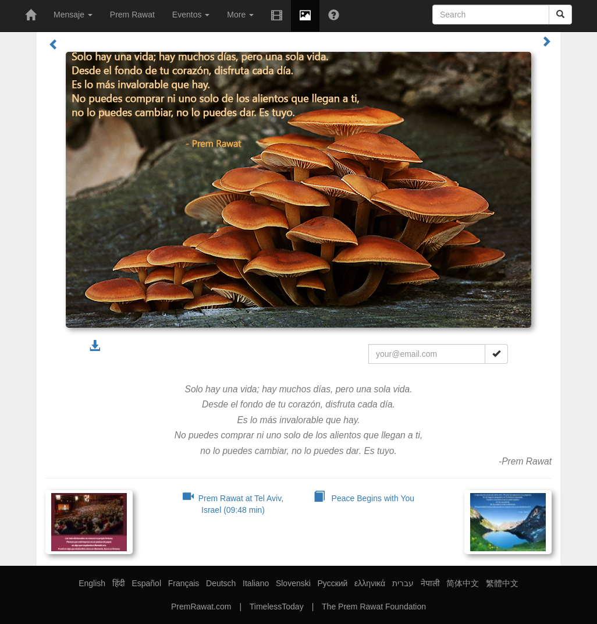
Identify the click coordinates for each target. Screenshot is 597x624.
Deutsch (221, 583)
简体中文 (462, 583)
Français (184, 583)
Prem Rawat (132, 14)
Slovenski (293, 583)
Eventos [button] (190, 14)
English (92, 583)
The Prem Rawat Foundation (374, 606)
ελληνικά (369, 583)
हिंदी (118, 583)
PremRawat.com (201, 606)
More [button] (240, 14)
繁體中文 (502, 583)
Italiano (256, 583)
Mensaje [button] (73, 14)
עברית (403, 583)
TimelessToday (277, 606)
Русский (332, 583)
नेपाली (430, 583)
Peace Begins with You (364, 498)
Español (146, 583)
